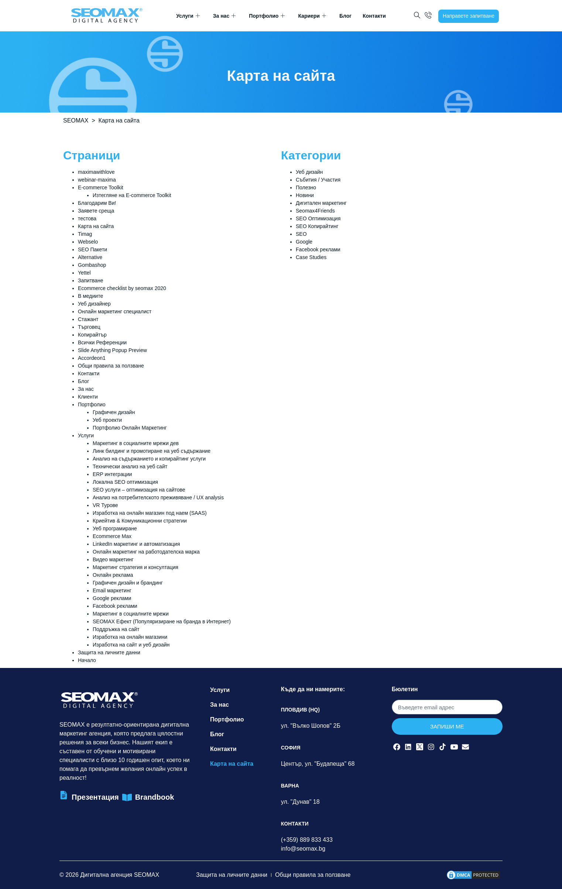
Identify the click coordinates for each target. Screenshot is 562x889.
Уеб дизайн (309, 172)
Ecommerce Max (112, 536)
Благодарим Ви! (97, 203)
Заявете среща (96, 211)
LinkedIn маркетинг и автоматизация (136, 544)
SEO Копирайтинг (317, 226)
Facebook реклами (115, 606)
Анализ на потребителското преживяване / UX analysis (158, 497)
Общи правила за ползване (111, 366)
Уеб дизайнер (94, 304)
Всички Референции (102, 342)
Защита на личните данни (109, 652)
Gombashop (92, 265)
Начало (87, 660)
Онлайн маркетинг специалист (114, 311)
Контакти (374, 16)
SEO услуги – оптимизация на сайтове (139, 490)
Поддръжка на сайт (116, 629)
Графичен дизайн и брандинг (128, 583)
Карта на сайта (96, 226)
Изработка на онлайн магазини (130, 637)
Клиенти (88, 397)
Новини (305, 195)
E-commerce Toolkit (100, 187)
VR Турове (105, 505)
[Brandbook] (127, 797)
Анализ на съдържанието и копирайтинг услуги (149, 459)
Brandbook (154, 797)
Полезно (306, 187)
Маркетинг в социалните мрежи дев (136, 443)
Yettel (84, 273)
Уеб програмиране (115, 528)
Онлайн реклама (113, 575)
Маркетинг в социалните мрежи (131, 614)
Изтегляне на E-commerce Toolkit (132, 195)
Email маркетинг (112, 590)
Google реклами (112, 598)
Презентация (95, 797)
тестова (87, 218)
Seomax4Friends (315, 211)
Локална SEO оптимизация (125, 482)
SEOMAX (75, 120)
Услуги (188, 16)
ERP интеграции (112, 474)
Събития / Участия (318, 180)
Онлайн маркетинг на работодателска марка (146, 552)
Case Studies (311, 257)
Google (304, 242)
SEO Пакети (92, 249)
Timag (85, 234)
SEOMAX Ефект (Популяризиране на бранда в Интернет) (162, 621)
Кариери (312, 16)
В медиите (90, 296)
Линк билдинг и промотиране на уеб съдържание (151, 451)
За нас (224, 16)
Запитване (90, 280)
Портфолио (267, 16)
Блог (345, 16)
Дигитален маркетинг (321, 203)
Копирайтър (92, 335)
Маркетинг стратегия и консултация (135, 567)
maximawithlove (96, 172)
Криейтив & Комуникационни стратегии (140, 521)
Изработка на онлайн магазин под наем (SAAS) (150, 513)
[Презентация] (63, 795)
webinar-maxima (97, 180)
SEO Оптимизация (318, 218)
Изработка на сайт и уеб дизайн (131, 645)
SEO (301, 234)
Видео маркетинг (113, 559)
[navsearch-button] (417, 16)
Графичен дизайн (114, 412)
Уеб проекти (107, 420)
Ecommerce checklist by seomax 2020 (122, 288)
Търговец (89, 327)
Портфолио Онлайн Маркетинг (130, 428)
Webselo (88, 242)
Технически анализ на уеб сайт (130, 466)
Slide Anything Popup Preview (112, 350)
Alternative (90, 257)
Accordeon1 (92, 358)
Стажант (88, 319)
